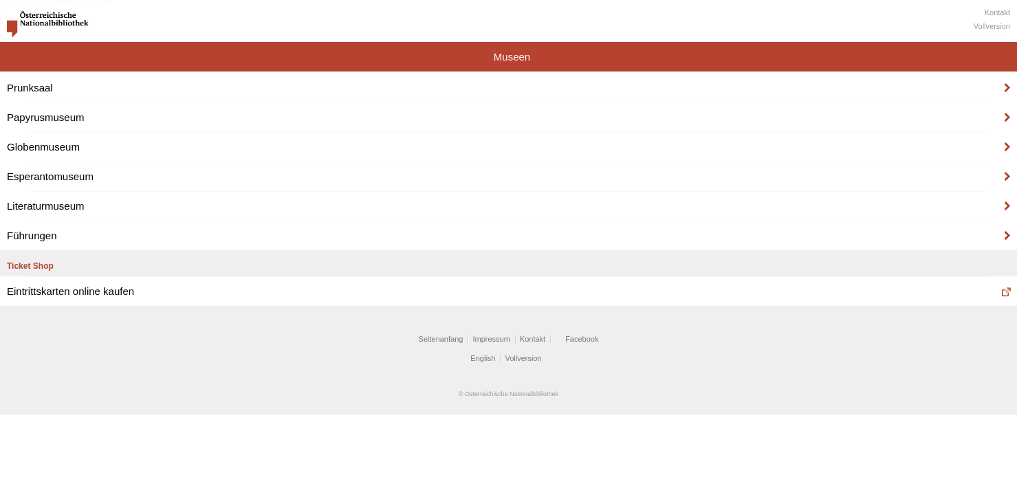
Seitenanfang (441, 339)
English (482, 358)
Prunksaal (30, 88)
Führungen (32, 235)
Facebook (581, 339)
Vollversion (992, 26)
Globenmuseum (43, 147)
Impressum (491, 339)
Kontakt (997, 12)
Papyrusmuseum (46, 117)
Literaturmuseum (46, 206)
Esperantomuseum (50, 176)
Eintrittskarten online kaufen (70, 291)
